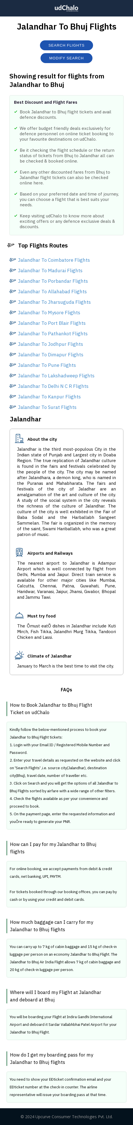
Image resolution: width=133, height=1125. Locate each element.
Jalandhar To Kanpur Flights (49, 397)
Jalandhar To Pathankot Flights (53, 333)
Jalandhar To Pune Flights (47, 365)
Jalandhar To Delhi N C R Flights (53, 386)
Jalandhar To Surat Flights (47, 407)
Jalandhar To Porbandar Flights (53, 281)
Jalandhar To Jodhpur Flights (50, 344)
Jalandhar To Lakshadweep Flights (56, 376)
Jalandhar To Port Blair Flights (52, 323)
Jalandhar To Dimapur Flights (50, 355)
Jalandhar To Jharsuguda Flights (54, 302)
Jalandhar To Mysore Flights (49, 312)
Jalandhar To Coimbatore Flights (54, 260)
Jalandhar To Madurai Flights (50, 270)
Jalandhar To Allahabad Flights (52, 291)
